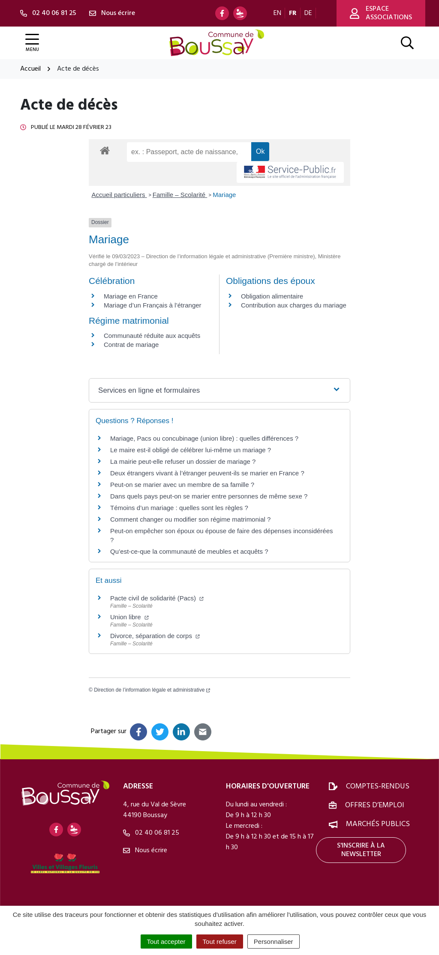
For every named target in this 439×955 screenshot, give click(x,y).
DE (308, 13)
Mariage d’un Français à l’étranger (152, 305)
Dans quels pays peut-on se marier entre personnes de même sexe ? (208, 496)
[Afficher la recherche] (407, 43)
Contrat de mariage (131, 344)
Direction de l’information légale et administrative (152, 690)
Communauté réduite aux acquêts (152, 335)
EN (277, 13)
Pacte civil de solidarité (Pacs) (157, 598)
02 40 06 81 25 (151, 833)
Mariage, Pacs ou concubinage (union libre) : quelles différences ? (204, 438)
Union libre (129, 617)
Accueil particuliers (119, 194)
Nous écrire (145, 850)
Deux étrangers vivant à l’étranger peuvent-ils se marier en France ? (207, 473)
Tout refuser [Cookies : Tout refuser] (220, 941)
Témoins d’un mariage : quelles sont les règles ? (179, 507)
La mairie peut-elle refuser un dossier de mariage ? (183, 461)
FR (293, 13)
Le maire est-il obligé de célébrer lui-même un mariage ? (190, 450)
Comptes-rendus (377, 786)
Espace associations (381, 13)
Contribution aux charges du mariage (293, 305)
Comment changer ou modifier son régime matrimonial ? (190, 519)
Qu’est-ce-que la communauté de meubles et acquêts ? (189, 551)
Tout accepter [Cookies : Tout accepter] (166, 941)
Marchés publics (378, 824)
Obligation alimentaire (272, 296)
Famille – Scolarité (180, 194)
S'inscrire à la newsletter (361, 850)
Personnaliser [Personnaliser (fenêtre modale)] (273, 941)
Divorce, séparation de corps (155, 635)
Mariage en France (131, 296)
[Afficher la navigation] (32, 43)
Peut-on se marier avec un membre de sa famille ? (182, 484)
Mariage (224, 194)
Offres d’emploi (374, 805)
